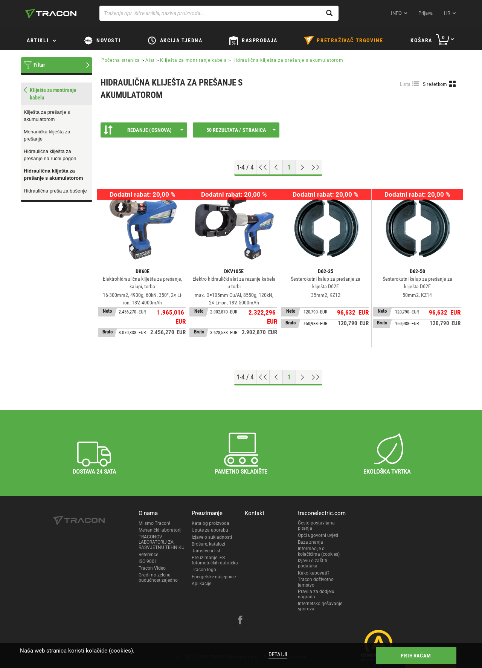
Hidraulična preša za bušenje (55, 191)
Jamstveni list (206, 550)
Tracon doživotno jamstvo (316, 582)
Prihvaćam (415, 656)
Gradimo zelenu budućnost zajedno (158, 577)
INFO (396, 13)
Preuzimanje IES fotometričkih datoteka (215, 560)
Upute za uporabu (210, 530)
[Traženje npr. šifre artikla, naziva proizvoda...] (219, 13)
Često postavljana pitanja (316, 525)
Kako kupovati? (313, 573)
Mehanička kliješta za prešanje (47, 135)
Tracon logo (204, 569)
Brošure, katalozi (208, 544)
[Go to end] (315, 167)
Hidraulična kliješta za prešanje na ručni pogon (50, 154)
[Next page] (302, 167)
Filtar (39, 65)
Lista (405, 84)
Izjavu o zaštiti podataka (312, 563)
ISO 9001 (148, 561)
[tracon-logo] (51, 13)
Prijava (425, 13)
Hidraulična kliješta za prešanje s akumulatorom (53, 174)
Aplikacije (201, 583)
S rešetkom (435, 84)
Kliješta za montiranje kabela (193, 60)
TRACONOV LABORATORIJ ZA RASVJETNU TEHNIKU (162, 542)
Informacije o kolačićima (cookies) (319, 551)
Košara (421, 40)
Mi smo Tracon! (154, 523)
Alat (150, 60)
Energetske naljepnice (214, 576)
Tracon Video (152, 568)
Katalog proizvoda (210, 523)
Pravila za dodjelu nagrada (316, 594)
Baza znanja (310, 542)
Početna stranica (120, 60)
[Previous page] (276, 167)
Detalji (277, 654)
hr (447, 13)
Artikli (38, 40)
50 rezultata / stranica (241, 130)
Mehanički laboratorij (160, 530)
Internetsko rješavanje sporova (320, 606)
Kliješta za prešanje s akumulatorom (47, 115)
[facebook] (240, 620)
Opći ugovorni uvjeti (318, 535)
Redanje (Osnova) (143, 130)
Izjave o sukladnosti (212, 537)
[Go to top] (263, 167)
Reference (148, 554)
